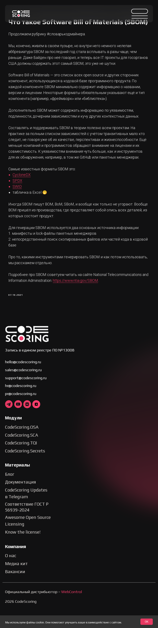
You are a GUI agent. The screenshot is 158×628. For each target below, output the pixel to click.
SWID (20, 203)
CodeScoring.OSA (22, 446)
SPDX (21, 197)
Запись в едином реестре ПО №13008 (39, 368)
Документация (20, 500)
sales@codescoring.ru (23, 388)
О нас (10, 574)
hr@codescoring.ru (20, 404)
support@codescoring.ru (26, 396)
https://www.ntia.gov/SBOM (85, 297)
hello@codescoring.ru (23, 380)
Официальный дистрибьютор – (43, 610)
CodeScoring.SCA (21, 453)
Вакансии (15, 590)
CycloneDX (25, 191)
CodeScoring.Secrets (25, 469)
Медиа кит (16, 582)
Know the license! (23, 551)
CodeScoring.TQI (21, 461)
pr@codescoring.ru (20, 412)
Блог (9, 493)
